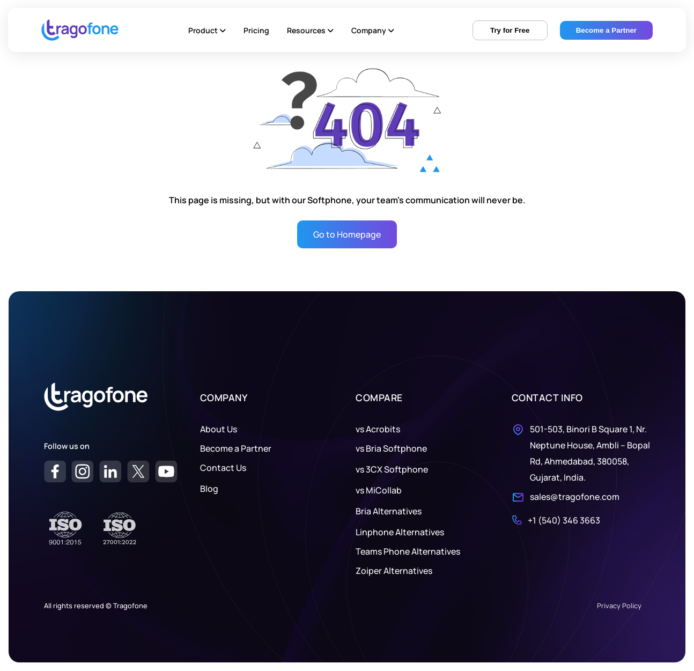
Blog (209, 489)
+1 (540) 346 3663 (564, 520)
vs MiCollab (379, 490)
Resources (310, 30)
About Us (218, 429)
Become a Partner (235, 448)
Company (372, 30)
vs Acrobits (378, 429)
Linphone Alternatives (400, 532)
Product (207, 30)
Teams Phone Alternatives (408, 551)
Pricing (256, 30)
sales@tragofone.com (574, 497)
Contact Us (223, 468)
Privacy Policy (619, 605)
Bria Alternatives (389, 511)
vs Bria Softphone (391, 448)
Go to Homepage (347, 234)
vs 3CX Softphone (392, 469)
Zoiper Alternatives (394, 571)
